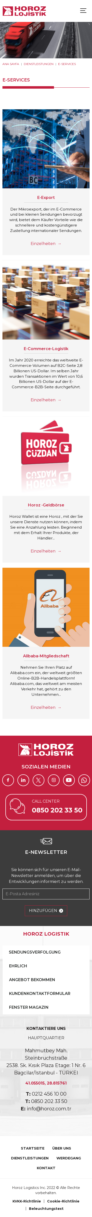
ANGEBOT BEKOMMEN (32, 979)
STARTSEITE (32, 1148)
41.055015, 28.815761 (46, 1083)
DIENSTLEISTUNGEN (38, 64)
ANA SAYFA (10, 64)
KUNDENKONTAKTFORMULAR (39, 993)
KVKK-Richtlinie (27, 1201)
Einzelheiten (46, 243)
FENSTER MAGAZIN (29, 1007)
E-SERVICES (67, 64)
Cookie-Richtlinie (63, 1201)
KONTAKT (46, 1168)
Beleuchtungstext (46, 1208)
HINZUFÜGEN (46, 910)
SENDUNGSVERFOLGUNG (35, 952)
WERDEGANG (68, 1158)
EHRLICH (18, 966)
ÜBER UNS (61, 1148)
